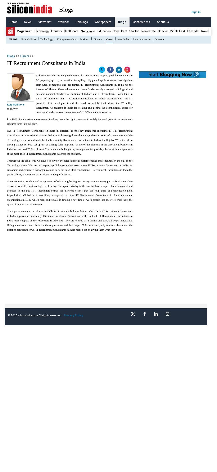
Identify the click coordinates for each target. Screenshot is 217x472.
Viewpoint (44, 22)
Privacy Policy (74, 315)
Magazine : (24, 31)
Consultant (120, 31)
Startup (134, 31)
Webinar (63, 22)
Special (163, 31)
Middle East (177, 31)
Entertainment (140, 39)
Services (88, 31)
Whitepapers (103, 22)
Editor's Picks (28, 39)
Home (14, 22)
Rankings (82, 22)
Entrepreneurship (66, 39)
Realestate (148, 31)
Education (104, 31)
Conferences (141, 22)
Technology (41, 31)
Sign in (195, 12)
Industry (56, 31)
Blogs (122, 22)
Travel (204, 31)
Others (158, 39)
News (28, 22)
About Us (163, 22)
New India (123, 39)
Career (110, 39)
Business (85, 39)
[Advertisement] (77, 274)
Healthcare (71, 31)
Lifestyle (192, 31)
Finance (98, 39)
